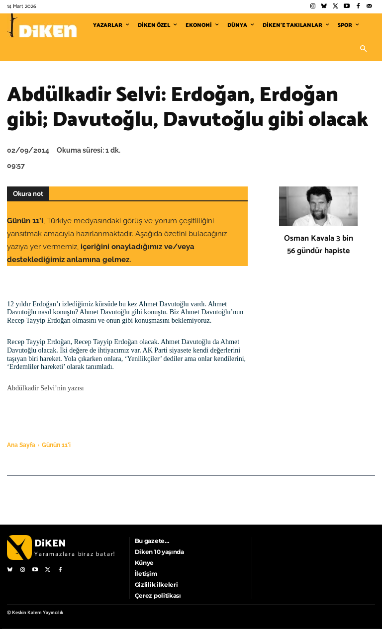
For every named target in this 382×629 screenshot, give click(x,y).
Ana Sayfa (21, 445)
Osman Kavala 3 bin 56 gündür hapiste (318, 245)
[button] (363, 49)
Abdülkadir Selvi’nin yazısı (45, 388)
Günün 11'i (56, 445)
